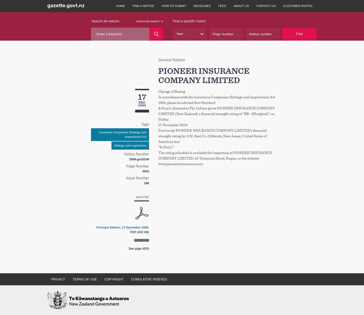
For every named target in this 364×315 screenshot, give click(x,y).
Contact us (266, 6)
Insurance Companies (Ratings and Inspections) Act (122, 135)
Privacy (58, 279)
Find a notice (143, 6)
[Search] (156, 34)
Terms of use (84, 279)
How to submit (174, 6)
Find (299, 34)
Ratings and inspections (130, 145)
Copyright (114, 279)
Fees (222, 6)
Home (120, 6)
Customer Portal (298, 6)
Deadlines (202, 6)
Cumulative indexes (149, 279)
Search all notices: (105, 21)
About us (241, 6)
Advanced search (149, 21)
